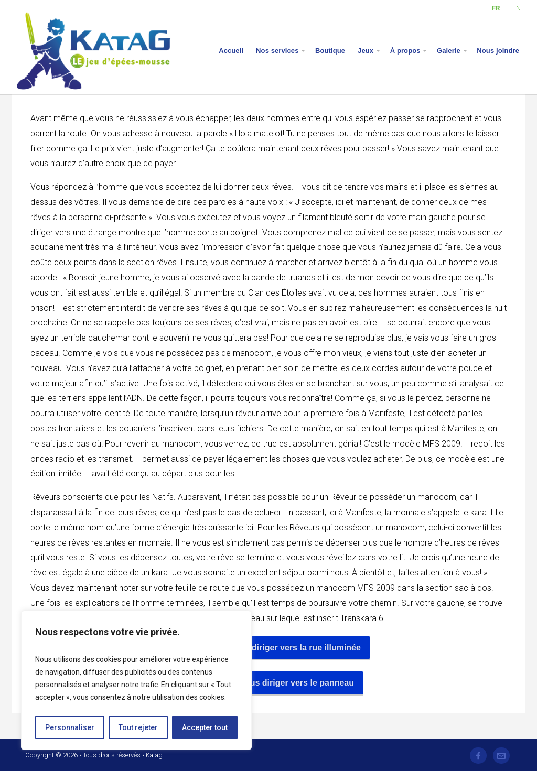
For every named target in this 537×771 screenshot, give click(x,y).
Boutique (330, 51)
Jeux (365, 51)
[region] (136, 680)
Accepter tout (205, 727)
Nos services (277, 51)
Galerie (448, 51)
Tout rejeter (138, 727)
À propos (405, 51)
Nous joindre (498, 51)
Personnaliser (69, 727)
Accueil (231, 51)
